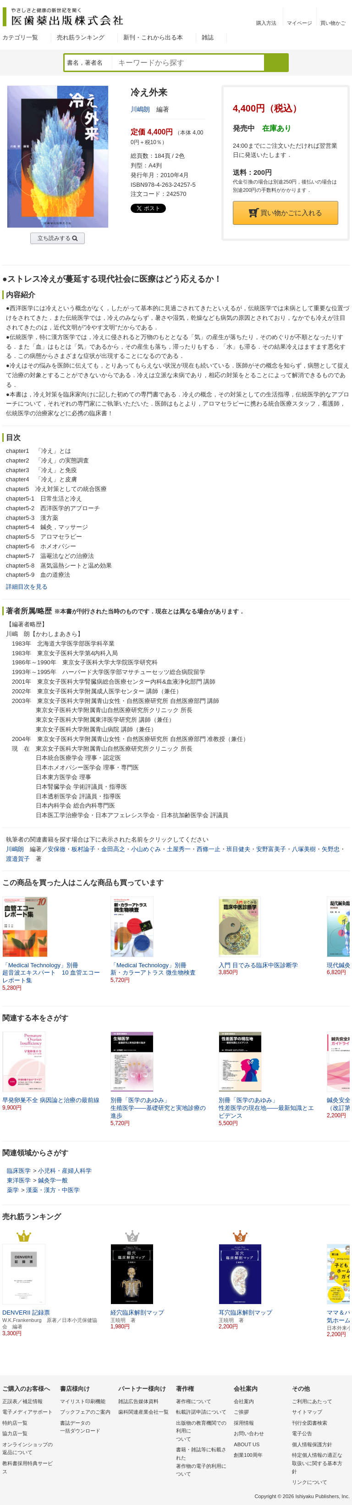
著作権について (193, 1401)
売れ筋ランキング (80, 37)
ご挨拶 (241, 1412)
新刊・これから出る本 (153, 37)
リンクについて (309, 1482)
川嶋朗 (140, 109)
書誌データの (86, 1427)
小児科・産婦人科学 (65, 1170)
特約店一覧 (15, 1423)
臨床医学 (19, 1170)
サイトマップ (307, 1412)
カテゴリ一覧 (20, 37)
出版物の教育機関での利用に (202, 1432)
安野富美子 (271, 849)
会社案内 (244, 1401)
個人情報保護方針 (312, 1444)
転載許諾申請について (201, 1412)
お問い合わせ (249, 1433)
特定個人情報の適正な (318, 1464)
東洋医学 (19, 1180)
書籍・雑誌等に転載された (202, 1462)
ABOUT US (246, 1444)
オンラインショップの (28, 1449)
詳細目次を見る (27, 586)
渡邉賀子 (18, 858)
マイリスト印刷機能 (82, 1401)
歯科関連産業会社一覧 (143, 1412)
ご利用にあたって (312, 1401)
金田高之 (113, 849)
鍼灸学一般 (53, 1180)
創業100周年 (248, 1455)
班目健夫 (238, 849)
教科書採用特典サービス (27, 1467)
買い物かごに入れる (285, 213)
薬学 (13, 1190)
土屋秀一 (179, 849)
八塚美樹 (304, 849)
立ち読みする (54, 238)
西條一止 (208, 849)
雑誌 (208, 37)
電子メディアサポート (27, 1412)
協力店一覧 (15, 1433)
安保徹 (57, 849)
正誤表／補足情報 (22, 1401)
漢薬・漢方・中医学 (53, 1190)
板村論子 (83, 849)
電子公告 (302, 1433)
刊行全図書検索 (309, 1423)
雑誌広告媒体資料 (138, 1401)
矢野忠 (331, 849)
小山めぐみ (146, 849)
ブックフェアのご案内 (85, 1412)
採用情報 (244, 1423)
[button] (343, 940)
